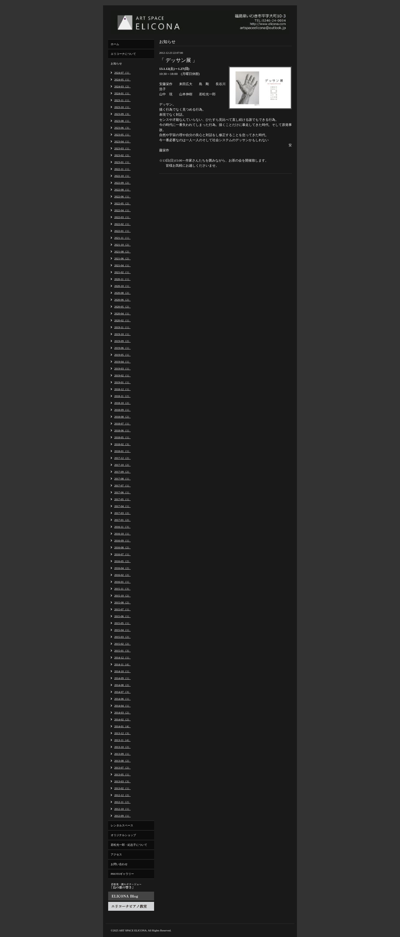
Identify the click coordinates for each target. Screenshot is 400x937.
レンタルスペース (122, 825)
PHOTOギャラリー (122, 873)
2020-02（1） (122, 320)
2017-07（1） (122, 485)
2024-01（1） (122, 93)
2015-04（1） (122, 629)
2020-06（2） (122, 299)
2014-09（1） (122, 678)
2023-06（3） (122, 127)
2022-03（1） (122, 217)
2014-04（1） (122, 705)
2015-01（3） (122, 650)
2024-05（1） (122, 79)
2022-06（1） (122, 196)
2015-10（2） (122, 595)
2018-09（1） (122, 409)
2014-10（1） (122, 671)
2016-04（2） (122, 568)
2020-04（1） (122, 313)
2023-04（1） (122, 141)
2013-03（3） (122, 781)
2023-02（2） (122, 155)
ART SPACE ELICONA (133, 930)
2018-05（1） (122, 437)
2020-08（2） (122, 292)
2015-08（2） (122, 602)
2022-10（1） (122, 175)
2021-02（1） (122, 272)
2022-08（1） (122, 189)
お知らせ (116, 63)
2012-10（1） (122, 808)
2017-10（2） (122, 464)
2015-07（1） (122, 609)
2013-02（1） (122, 788)
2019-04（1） (122, 361)
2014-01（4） (122, 726)
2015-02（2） (122, 643)
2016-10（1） (122, 533)
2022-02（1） (122, 224)
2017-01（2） (122, 519)
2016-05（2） (122, 561)
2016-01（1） (122, 581)
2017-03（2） (122, 512)
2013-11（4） (122, 740)
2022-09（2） (122, 182)
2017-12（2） (122, 457)
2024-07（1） (122, 72)
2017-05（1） (122, 499)
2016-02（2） (122, 574)
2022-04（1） (122, 210)
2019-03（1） (122, 368)
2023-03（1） (122, 148)
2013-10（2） (122, 746)
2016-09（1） (122, 540)
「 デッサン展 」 (178, 60)
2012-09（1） (122, 815)
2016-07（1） (122, 554)
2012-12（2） (122, 795)
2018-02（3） (122, 444)
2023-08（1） (122, 120)
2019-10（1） (122, 334)
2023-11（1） (122, 100)
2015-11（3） (122, 588)
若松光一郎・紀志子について (129, 844)
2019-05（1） (122, 354)
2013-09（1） (122, 753)
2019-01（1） (122, 382)
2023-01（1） (122, 162)
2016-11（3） (122, 526)
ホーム (115, 44)
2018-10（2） (122, 402)
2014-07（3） (122, 691)
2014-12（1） (122, 657)
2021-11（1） (122, 237)
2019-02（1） (122, 375)
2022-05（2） (122, 203)
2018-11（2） (122, 396)
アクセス (116, 854)
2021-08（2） (122, 251)
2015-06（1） (122, 616)
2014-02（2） (122, 719)
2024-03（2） (122, 86)
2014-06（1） (122, 698)
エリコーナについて (123, 53)
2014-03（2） (122, 712)
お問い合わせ (119, 864)
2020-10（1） (122, 285)
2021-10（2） (122, 244)
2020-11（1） (122, 279)
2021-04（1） (122, 265)
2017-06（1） (122, 492)
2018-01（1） (122, 451)
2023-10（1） (122, 107)
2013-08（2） (122, 760)
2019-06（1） (122, 347)
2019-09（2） (122, 340)
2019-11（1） (122, 327)
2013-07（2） (122, 767)
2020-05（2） (122, 306)
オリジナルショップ (123, 835)
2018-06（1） (122, 430)
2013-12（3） (122, 733)
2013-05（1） (122, 774)
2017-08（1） (122, 478)
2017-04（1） (122, 506)
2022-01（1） (122, 230)
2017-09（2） (122, 471)
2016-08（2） (122, 547)
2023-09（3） (122, 113)
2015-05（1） (122, 623)
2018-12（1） (122, 389)
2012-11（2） (122, 801)
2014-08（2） (122, 685)
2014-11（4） (122, 664)
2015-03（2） (122, 636)
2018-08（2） (122, 416)
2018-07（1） (122, 423)
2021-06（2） (122, 258)
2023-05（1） (122, 134)
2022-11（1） (122, 168)
